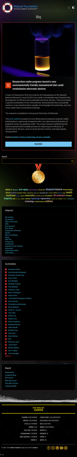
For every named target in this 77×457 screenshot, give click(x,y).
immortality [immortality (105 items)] (30, 195)
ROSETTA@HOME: (25, 437)
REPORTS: (42, 430)
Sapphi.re (35, 448)
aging (7, 237)
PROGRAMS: (43, 433)
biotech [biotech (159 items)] (58, 189)
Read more (38, 144)
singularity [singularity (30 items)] (60, 199)
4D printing (9, 219)
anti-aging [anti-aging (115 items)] (23, 189)
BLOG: (41, 424)
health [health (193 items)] (69, 192)
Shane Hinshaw (14, 322)
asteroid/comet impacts (14, 246)
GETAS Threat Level (38, 409)
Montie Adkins (13, 348)
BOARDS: (42, 427)
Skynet (7, 233)
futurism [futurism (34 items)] (60, 193)
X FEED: (26, 424)
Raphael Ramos (14, 324)
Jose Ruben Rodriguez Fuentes (19, 298)
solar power (39, 137)
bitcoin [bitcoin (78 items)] (8, 193)
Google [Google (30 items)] (64, 193)
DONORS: (31, 427)
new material (14, 119)
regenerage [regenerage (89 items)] (35, 199)
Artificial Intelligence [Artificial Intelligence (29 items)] (33, 190)
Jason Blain (12, 345)
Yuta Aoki (11, 313)
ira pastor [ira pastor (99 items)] (48, 195)
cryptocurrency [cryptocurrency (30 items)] (30, 193)
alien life (8, 239)
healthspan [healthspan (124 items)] (11, 195)
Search (72, 161)
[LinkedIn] (57, 448)
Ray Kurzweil (10, 226)
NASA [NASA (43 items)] (13, 199)
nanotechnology (30, 137)
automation (9, 253)
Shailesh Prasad (14, 284)
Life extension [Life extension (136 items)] (59, 195)
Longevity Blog (10, 375)
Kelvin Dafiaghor (14, 293)
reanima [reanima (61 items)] (27, 199)
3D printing (9, 217)
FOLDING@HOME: (25, 433)
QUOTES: (42, 440)
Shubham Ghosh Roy (16, 275)
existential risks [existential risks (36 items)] (44, 193)
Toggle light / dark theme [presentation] (73, 7)
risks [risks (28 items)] (56, 199)
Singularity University (13, 231)
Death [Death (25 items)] (38, 193)
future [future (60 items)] (55, 193)
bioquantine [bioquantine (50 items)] (41, 190)
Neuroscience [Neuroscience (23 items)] (18, 199)
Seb (9, 339)
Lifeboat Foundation (15, 448)
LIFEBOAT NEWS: (44, 417)
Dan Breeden (14, 137)
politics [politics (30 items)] (23, 199)
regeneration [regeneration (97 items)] (45, 198)
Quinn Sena (12, 278)
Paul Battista (13, 287)
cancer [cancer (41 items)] (24, 193)
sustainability (46, 137)
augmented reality (12, 250)
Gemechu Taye (13, 290)
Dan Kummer (13, 301)
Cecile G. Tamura (14, 310)
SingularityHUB (10, 386)
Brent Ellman (13, 336)
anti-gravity (9, 242)
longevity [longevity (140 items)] (8, 198)
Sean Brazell (13, 327)
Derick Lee (12, 316)
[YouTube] (61, 448)
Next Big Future (10, 381)
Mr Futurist (9, 378)
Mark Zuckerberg (11, 235)
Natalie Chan (13, 330)
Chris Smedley (13, 353)
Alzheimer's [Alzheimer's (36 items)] (15, 190)
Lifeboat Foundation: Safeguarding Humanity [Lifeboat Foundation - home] (33, 7)
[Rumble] (65, 448)
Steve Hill (11, 333)
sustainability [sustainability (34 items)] (70, 199)
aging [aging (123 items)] (7, 189)
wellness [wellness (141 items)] (49, 201)
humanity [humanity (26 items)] (18, 196)
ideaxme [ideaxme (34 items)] (23, 196)
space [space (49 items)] (65, 199)
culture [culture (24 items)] (35, 193)
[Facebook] (48, 448)
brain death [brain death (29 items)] (19, 193)
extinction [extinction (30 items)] (50, 193)
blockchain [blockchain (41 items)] (14, 193)
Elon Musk (9, 228)
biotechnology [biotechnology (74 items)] (68, 190)
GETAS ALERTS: (44, 420)
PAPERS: (42, 437)
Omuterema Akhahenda (17, 304)
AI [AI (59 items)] (11, 190)
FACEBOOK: (25, 417)
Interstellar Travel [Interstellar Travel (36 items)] (39, 196)
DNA (6, 224)
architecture (9, 244)
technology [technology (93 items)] (29, 201)
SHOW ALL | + (8, 356)
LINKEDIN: (25, 420)
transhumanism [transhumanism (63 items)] (39, 202)
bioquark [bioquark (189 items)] (50, 189)
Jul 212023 (8, 85)
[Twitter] (53, 448)
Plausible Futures (11, 383)
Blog (38, 17)
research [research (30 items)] (53, 199)
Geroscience (9, 372)
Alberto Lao (12, 319)
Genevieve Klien (14, 269)
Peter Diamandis (11, 222)
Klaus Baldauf (13, 307)
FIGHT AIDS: (27, 430)
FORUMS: (33, 440)
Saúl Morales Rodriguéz (17, 272)
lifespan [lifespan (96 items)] (69, 195)
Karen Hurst (12, 295)
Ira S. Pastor (12, 351)
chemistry (22, 137)
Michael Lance (13, 342)
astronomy (9, 248)
